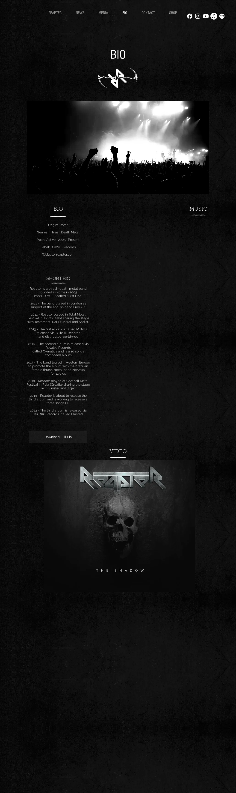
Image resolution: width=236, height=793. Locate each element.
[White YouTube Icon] (205, 16)
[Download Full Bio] (58, 437)
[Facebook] (189, 16)
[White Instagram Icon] (197, 16)
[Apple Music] (213, 16)
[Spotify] (221, 16)
